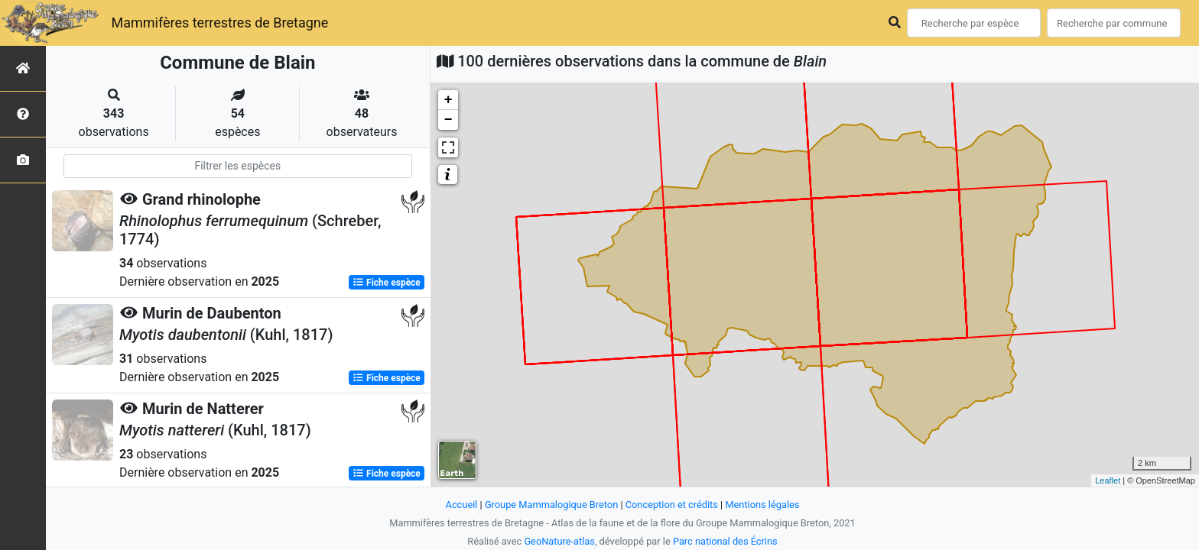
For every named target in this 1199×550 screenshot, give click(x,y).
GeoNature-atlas (559, 541)
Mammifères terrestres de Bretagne (219, 23)
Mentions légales (762, 504)
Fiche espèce (387, 282)
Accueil (462, 504)
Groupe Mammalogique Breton (551, 504)
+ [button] (448, 100)
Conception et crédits (671, 504)
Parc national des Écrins (725, 541)
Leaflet (1107, 480)
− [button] (448, 120)
